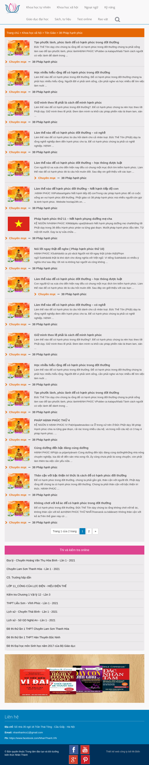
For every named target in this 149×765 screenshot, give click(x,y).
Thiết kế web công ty (117, 751)
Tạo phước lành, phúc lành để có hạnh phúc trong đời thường (76, 42)
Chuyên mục (18, 61)
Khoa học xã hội (67, 7)
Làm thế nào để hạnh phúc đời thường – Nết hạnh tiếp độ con (76, 188)
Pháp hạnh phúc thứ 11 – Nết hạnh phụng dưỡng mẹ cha (73, 218)
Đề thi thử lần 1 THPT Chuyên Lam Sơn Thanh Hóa (38, 628)
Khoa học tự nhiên (38, 7)
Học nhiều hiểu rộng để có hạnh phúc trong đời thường (72, 72)
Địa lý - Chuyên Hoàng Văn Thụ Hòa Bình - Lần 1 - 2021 (41, 560)
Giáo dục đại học (37, 19)
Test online (84, 19)
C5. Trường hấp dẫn (19, 577)
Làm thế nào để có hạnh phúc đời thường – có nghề (69, 132)
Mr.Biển (136, 751)
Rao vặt (103, 19)
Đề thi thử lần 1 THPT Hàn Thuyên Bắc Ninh (33, 637)
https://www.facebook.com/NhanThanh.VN (33, 738)
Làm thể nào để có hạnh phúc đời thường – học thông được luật (78, 162)
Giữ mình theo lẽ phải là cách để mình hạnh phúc (68, 102)
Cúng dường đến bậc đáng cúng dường (61, 447)
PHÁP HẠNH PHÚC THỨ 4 (52, 420)
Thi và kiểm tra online (74, 550)
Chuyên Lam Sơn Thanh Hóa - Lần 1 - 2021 (33, 568)
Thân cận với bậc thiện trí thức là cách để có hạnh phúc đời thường (80, 475)
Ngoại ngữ (91, 7)
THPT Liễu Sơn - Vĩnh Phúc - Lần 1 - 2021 (32, 603)
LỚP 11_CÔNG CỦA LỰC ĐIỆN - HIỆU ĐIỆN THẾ (37, 586)
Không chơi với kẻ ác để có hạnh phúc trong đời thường (72, 503)
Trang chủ (13, 32)
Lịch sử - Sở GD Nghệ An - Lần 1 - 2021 (31, 620)
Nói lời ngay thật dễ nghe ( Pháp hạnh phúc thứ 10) (69, 248)
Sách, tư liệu (63, 19)
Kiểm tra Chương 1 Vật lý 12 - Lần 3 (28, 594)
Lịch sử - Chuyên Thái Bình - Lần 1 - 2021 (32, 611)
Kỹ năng (109, 7)
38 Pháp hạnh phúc (71, 32)
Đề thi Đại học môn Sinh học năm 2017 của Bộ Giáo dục (41, 645)
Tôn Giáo (50, 32)
